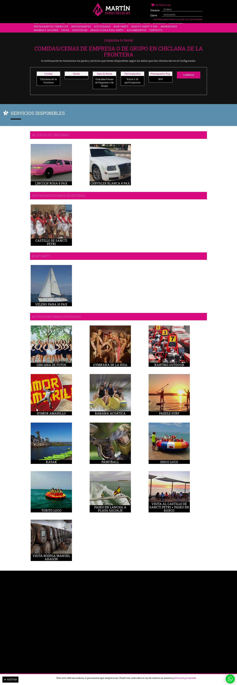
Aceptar (10, 679)
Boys (146, 25)
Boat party (121, 28)
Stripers (134, 25)
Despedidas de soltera (49, 25)
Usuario (154, 10)
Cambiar (188, 74)
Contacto (155, 32)
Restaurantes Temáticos (51, 28)
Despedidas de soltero (83, 25)
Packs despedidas (113, 25)
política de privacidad (184, 678)
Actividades (102, 28)
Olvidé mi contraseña (189, 19)
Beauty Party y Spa (144, 28)
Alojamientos (136, 32)
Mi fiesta (160, 5)
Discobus (159, 25)
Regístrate (169, 19)
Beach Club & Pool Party (107, 32)
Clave (153, 15)
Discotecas (80, 32)
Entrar (158, 19)
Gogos (65, 32)
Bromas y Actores (46, 32)
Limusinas (176, 25)
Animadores (169, 28)
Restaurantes (81, 28)
